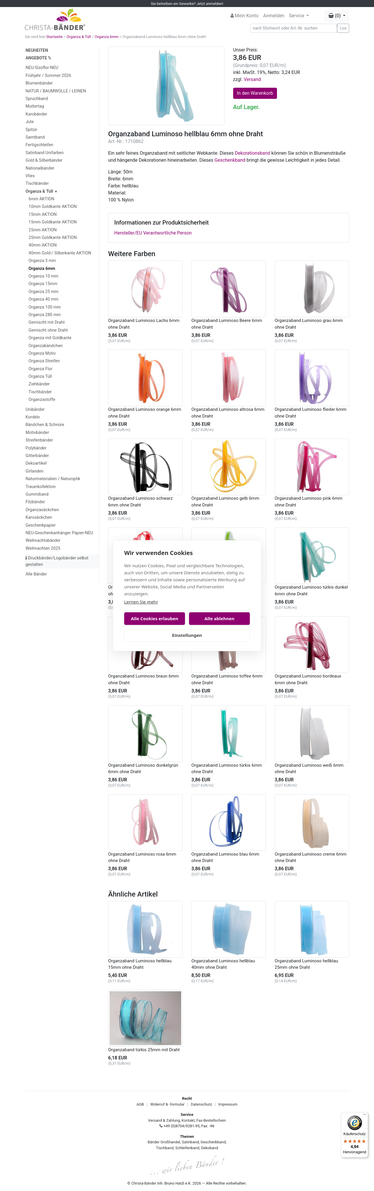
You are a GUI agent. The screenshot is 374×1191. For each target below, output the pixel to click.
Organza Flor (41, 368)
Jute (29, 121)
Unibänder (34, 409)
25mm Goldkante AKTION (53, 237)
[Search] (293, 28)
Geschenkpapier (40, 525)
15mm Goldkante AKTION (53, 222)
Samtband (35, 137)
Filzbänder (35, 501)
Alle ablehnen (219, 618)
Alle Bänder (36, 574)
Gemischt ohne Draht (48, 330)
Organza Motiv (42, 353)
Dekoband (209, 1148)
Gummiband (36, 494)
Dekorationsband (252, 153)
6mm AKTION (41, 199)
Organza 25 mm (43, 291)
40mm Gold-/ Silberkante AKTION (60, 253)
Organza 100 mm (45, 307)
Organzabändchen (46, 345)
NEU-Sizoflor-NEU (41, 67)
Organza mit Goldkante (50, 337)
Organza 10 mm (43, 276)
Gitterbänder (37, 455)
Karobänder (36, 114)
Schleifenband (187, 1148)
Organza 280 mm (45, 314)
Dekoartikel (35, 463)
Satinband (190, 1142)
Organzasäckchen (42, 509)
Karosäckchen (38, 517)
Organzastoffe (42, 399)
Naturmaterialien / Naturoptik (52, 478)
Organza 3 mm (42, 260)
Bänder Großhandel (164, 1142)
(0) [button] (335, 15)
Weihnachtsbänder (42, 540)
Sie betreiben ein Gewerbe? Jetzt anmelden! (187, 3)
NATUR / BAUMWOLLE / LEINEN (55, 91)
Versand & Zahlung (164, 1120)
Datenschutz (201, 1104)
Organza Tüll (40, 376)
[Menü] (364, 1115)
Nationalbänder (39, 168)
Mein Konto (245, 15)
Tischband (165, 1148)
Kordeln (32, 417)
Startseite (54, 37)
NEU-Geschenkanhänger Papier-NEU (59, 532)
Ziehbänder (39, 384)
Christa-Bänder (143, 1183)
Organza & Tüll (79, 37)
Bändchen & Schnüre (44, 424)
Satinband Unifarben (44, 152)
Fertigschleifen (39, 144)
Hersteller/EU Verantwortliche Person (153, 233)
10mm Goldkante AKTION (53, 206)
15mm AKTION (43, 214)
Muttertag (34, 106)
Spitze (31, 129)
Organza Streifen (44, 360)
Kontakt (188, 1120)
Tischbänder (37, 183)
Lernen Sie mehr (141, 602)
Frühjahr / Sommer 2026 (48, 75)
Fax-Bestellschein (211, 1120)
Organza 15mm (43, 283)
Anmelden (273, 15)
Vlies (29, 175)
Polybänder (35, 448)
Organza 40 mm (43, 299)
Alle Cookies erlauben (154, 618)
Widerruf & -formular (167, 1104)
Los (343, 28)
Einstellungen (187, 635)
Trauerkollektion (40, 486)
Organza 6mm (107, 37)
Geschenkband (229, 160)
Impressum (227, 1104)
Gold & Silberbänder (43, 160)
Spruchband (36, 98)
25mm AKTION (43, 229)
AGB (140, 1104)
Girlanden (34, 471)
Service (297, 15)
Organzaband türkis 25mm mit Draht (144, 1049)
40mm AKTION (43, 245)
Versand (252, 79)
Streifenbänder (39, 440)
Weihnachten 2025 (42, 548)
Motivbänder (37, 432)
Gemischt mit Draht (47, 322)
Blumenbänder (39, 83)
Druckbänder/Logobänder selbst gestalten (56, 561)
